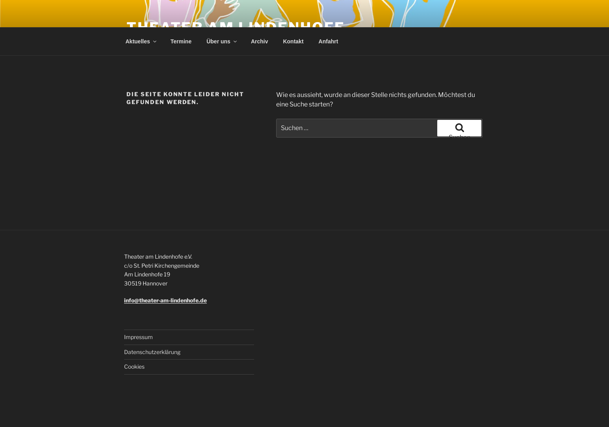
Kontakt (293, 41)
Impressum (138, 337)
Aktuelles (142, 41)
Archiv (259, 41)
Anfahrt (328, 41)
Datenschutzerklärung (152, 352)
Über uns (222, 41)
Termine (181, 41)
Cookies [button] (134, 366)
